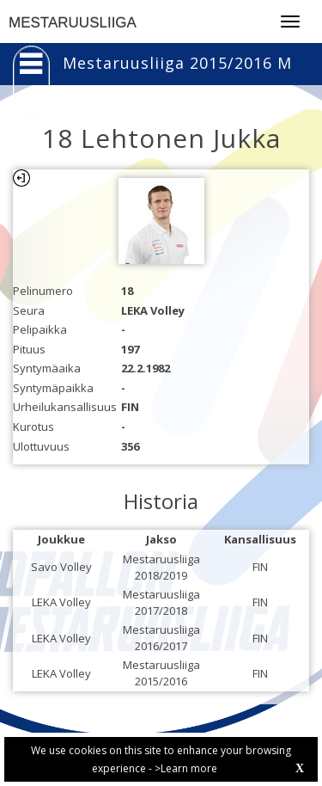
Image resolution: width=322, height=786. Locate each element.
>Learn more (186, 768)
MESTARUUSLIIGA (73, 23)
